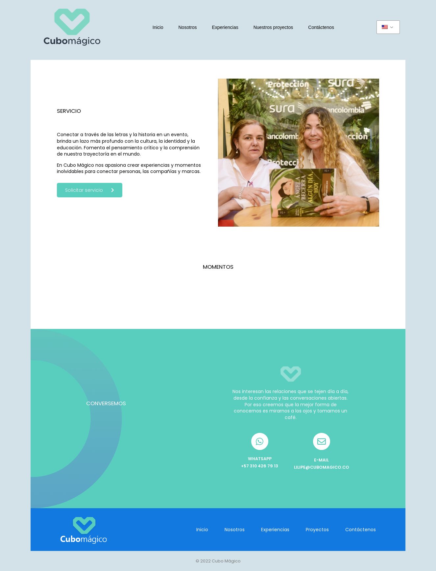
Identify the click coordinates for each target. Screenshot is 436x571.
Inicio (158, 27)
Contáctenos (321, 27)
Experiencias (225, 27)
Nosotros (188, 27)
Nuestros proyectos (273, 27)
